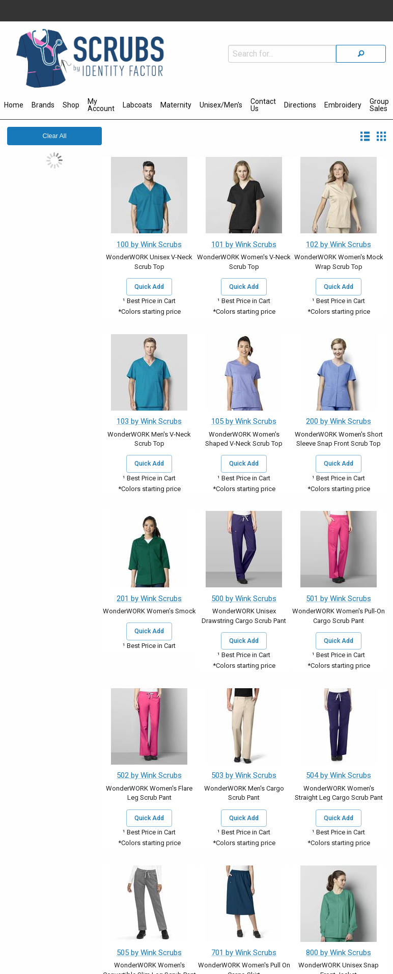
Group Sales (379, 105)
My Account (101, 105)
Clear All (55, 136)
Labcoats (137, 105)
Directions (300, 105)
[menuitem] (13, 106)
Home (13, 105)
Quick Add (149, 287)
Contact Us (263, 105)
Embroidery (342, 105)
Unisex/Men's (221, 105)
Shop (71, 105)
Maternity (175, 105)
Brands (43, 105)
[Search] (361, 54)
